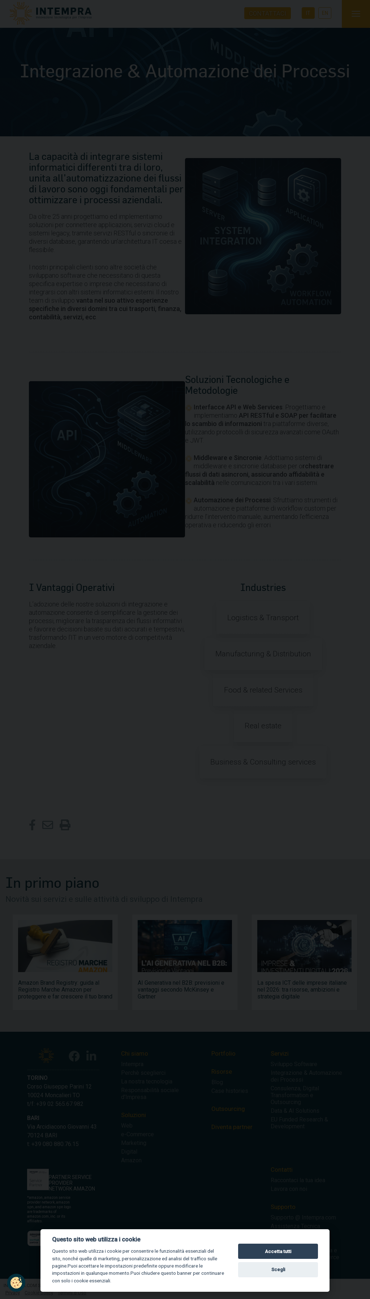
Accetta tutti (278, 1251)
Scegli (278, 1269)
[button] (16, 1283)
